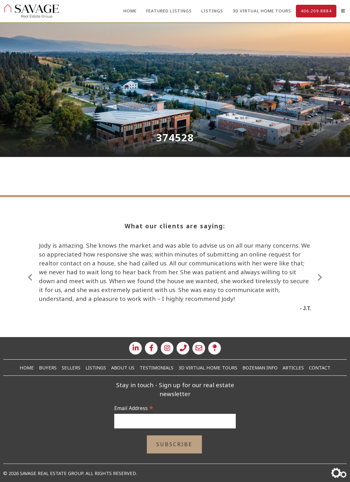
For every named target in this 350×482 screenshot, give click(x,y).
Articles (293, 367)
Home (130, 11)
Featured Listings (169, 11)
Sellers (71, 367)
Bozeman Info (260, 367)
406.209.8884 (316, 11)
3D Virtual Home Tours (262, 11)
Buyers (48, 367)
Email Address (133, 408)
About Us (122, 367)
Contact (319, 367)
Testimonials (156, 367)
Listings (212, 11)
